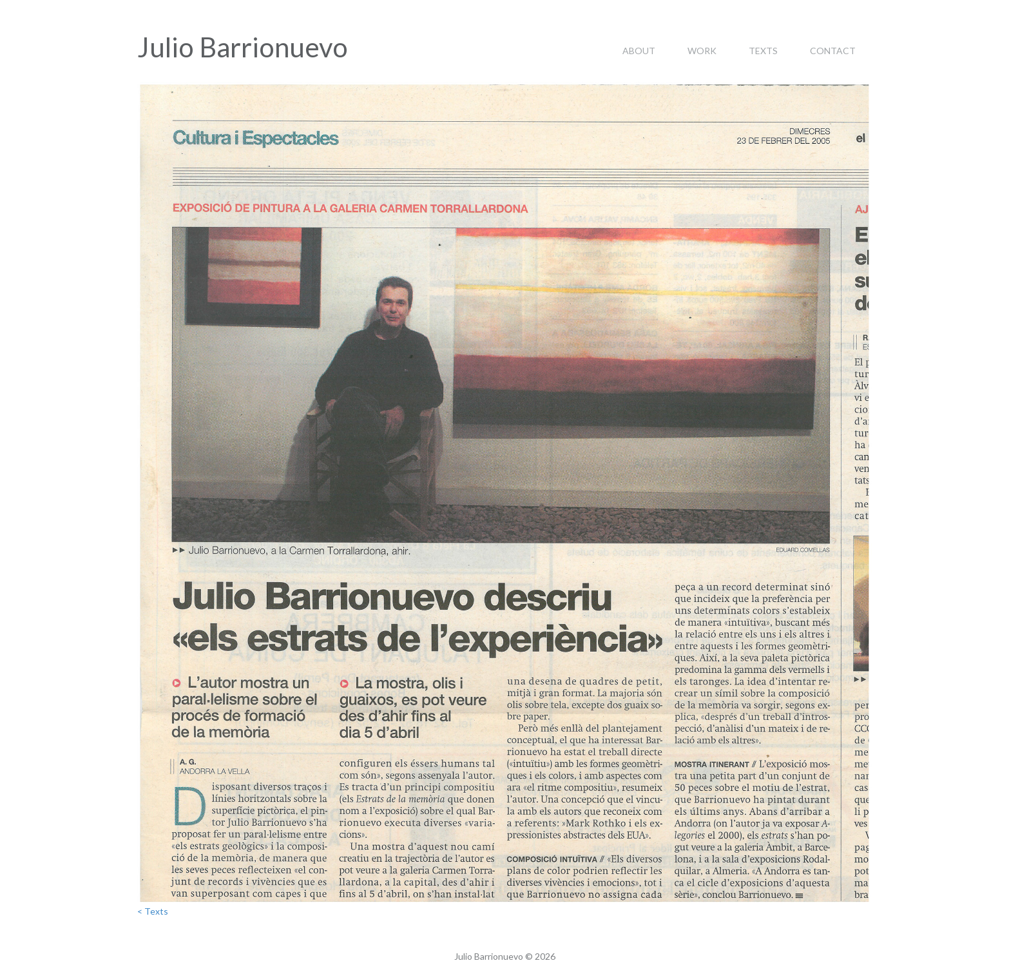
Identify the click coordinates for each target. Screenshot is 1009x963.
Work (701, 50)
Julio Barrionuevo (242, 47)
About (638, 50)
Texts (763, 50)
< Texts (152, 911)
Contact (833, 50)
